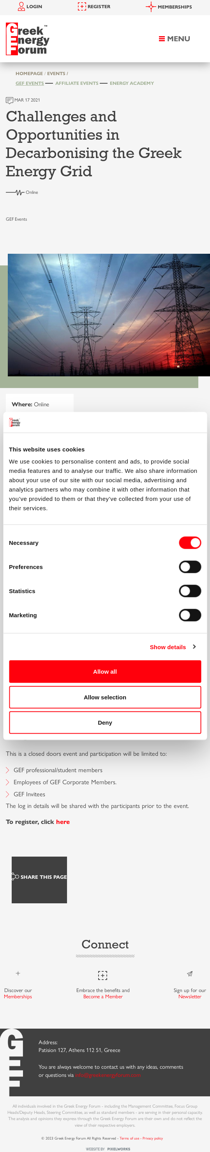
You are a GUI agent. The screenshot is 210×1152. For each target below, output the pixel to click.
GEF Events (30, 83)
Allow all (105, 671)
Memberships (18, 996)
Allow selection (105, 697)
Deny (105, 722)
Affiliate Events (77, 83)
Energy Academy (132, 83)
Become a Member (103, 996)
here (63, 821)
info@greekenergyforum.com (108, 1074)
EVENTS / (57, 73)
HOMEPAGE (29, 73)
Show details (168, 646)
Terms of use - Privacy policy (141, 1138)
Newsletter (189, 996)
